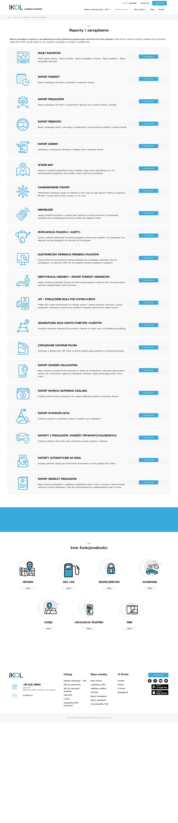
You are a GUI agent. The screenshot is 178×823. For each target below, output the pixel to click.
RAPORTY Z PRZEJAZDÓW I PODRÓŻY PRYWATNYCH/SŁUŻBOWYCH (77, 435)
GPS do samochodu (72, 684)
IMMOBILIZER (45, 210)
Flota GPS (68, 695)
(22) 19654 (133, 3)
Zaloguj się (144, 3)
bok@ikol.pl (28, 695)
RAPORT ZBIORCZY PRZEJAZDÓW (57, 479)
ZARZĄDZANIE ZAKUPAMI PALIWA (57, 345)
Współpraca (123, 692)
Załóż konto (159, 3)
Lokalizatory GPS (122, 9)
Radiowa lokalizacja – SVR (75, 680)
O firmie (121, 688)
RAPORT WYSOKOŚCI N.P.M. (54, 413)
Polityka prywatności (83, 718)
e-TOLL (67, 699)
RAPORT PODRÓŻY (49, 77)
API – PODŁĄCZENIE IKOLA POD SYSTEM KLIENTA (66, 299)
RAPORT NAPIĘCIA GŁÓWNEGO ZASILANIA (62, 391)
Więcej (28, 588)
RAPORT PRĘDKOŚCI (49, 121)
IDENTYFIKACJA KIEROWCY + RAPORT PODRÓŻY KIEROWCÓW (74, 277)
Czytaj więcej (148, 57)
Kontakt (161, 9)
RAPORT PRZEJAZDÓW (51, 99)
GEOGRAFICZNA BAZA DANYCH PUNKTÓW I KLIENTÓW (70, 323)
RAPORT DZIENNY (48, 144)
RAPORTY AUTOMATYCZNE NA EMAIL (59, 458)
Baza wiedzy (140, 9)
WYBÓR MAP (45, 165)
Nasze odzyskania (98, 700)
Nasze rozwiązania (99, 696)
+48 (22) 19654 (32, 684)
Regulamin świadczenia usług (101, 718)
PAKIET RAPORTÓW (49, 53)
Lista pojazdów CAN (99, 704)
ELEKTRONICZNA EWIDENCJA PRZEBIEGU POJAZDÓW (68, 254)
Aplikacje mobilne (98, 688)
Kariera (121, 684)
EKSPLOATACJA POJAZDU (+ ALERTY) (59, 232)
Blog (152, 9)
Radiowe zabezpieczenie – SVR (97, 9)
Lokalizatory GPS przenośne (71, 704)
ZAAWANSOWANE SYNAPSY (54, 187)
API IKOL (94, 692)
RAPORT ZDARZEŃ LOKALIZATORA (58, 365)
